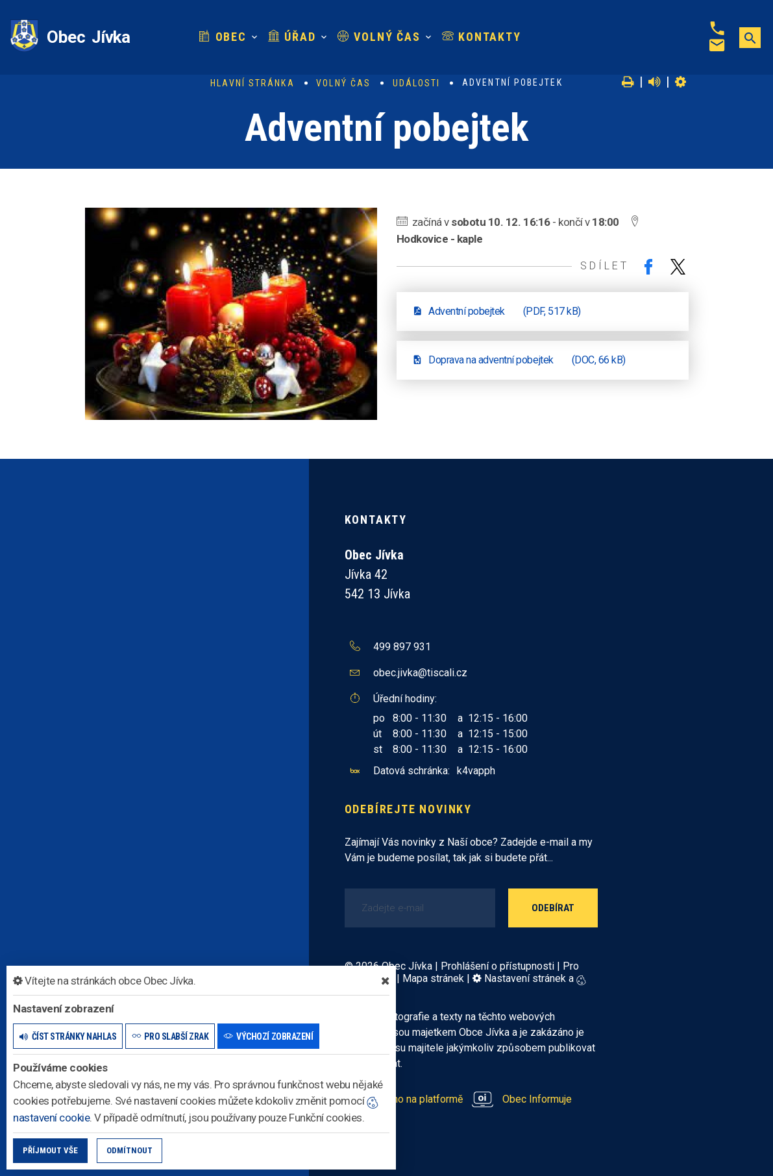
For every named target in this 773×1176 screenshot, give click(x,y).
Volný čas (379, 36)
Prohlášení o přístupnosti (497, 966)
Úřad (292, 36)
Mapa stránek (433, 978)
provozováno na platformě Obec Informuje (458, 1099)
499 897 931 (402, 647)
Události (417, 83)
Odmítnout (129, 1150)
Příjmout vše (50, 1150)
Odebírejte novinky (408, 809)
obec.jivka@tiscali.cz (420, 673)
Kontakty (481, 36)
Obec (223, 36)
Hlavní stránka (252, 83)
